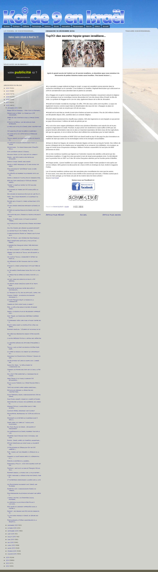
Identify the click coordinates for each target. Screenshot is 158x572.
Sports (88, 26)
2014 (8, 560)
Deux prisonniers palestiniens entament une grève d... (24, 494)
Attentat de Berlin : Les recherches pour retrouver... (21, 123)
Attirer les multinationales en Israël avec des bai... (23, 211)
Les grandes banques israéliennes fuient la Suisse (22, 143)
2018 (8, 100)
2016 (8, 105)
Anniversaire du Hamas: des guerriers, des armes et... (24, 402)
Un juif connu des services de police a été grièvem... (21, 280)
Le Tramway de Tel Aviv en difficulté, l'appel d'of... (24, 292)
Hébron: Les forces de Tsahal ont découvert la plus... (23, 253)
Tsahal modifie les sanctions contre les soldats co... (23, 139)
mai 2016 (11, 542)
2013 (8, 563)
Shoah (56, 26)
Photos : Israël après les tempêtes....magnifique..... (23, 440)
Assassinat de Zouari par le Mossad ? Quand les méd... (23, 357)
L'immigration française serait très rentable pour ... (22, 246)
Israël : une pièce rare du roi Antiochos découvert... (20, 158)
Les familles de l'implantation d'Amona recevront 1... (24, 224)
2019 (8, 97)
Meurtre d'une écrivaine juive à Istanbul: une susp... (22, 436)
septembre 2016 (13, 531)
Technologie (36, 26)
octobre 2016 (12, 528)
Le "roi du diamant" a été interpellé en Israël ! (23, 249)
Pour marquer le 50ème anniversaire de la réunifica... (22, 521)
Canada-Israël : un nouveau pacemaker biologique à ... (20, 296)
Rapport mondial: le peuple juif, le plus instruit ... (23, 472)
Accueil (105, 26)
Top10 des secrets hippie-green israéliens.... (21, 387)
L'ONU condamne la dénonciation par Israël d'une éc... (24, 476)
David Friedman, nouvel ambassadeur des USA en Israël (23, 395)
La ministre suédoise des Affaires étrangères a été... (23, 343)
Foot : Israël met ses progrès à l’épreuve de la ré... (23, 453)
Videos (97, 26)
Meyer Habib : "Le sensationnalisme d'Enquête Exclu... (22, 148)
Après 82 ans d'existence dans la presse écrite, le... (23, 118)
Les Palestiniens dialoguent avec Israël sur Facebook (22, 485)
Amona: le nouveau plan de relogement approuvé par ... (23, 312)
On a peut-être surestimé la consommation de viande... (22, 375)
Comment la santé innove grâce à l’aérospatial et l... (23, 457)
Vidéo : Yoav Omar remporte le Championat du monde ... (22, 197)
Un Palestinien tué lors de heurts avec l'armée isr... (23, 361)
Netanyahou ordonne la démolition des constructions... (20, 391)
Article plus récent (55, 214)
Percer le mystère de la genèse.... (18, 461)
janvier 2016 (12, 554)
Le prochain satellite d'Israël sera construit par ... (24, 127)
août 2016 (11, 534)
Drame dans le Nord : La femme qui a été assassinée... (21, 114)
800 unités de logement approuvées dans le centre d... (22, 507)
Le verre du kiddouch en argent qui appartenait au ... (23, 352)
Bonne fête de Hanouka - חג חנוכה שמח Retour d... (24, 110)
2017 (8, 102)
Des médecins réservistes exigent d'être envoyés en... (23, 334)
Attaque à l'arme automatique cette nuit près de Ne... (23, 266)
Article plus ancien (111, 214)
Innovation (66, 26)
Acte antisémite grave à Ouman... (18, 152)
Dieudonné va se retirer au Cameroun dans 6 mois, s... (22, 419)
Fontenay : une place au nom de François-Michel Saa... (23, 469)
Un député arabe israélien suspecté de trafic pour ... (22, 284)
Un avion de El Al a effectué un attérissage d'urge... (22, 134)
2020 (8, 94)
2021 (8, 91)
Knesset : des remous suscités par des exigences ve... (23, 512)
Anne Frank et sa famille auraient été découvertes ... (20, 379)
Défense (26, 26)
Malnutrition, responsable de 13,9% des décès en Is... (23, 414)
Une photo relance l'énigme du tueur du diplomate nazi (24, 215)
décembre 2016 (13, 108)
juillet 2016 (12, 537)
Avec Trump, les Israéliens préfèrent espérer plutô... (23, 317)
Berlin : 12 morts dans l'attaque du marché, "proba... (22, 220)
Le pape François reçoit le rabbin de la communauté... (20, 300)
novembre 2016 (13, 525)
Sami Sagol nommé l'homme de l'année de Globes (23, 399)
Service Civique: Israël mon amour (18, 161)
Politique (16, 26)
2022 (8, 88)
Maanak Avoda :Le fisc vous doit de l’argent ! (22, 154)
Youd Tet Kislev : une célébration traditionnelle (23, 238)
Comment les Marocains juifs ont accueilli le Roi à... (23, 370)
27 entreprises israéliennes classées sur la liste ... (24, 480)
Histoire (47, 26)
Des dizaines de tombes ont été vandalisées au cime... (22, 190)
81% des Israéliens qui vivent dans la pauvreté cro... (23, 444)
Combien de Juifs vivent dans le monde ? (20, 304)
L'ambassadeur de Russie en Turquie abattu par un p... (23, 234)
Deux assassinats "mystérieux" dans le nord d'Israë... (22, 169)
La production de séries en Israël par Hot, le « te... (23, 275)
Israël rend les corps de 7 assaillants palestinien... (20, 423)
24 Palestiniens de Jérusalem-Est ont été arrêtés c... (21, 448)
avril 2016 (11, 545)
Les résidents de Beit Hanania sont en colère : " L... (23, 262)
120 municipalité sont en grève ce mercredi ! (22, 131)
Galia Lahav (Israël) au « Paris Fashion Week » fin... (23, 383)
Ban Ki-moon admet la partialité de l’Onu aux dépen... (22, 325)
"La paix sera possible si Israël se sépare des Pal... (22, 516)
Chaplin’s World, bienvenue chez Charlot (21, 411)
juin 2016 (11, 539)
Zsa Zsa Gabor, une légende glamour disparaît (23, 228)
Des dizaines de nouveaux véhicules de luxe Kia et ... (24, 194)
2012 (8, 566)
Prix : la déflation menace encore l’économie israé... (22, 308)
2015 (8, 557)
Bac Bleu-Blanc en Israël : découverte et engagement (21, 427)
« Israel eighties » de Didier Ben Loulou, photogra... (20, 498)
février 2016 (12, 551)
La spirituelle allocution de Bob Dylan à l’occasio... (21, 503)
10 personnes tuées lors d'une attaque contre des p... (24, 321)
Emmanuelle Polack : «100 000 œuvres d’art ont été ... (24, 464)
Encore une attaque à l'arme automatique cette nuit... (23, 202)
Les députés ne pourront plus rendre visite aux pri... (23, 174)
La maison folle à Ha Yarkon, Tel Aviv (20, 231)
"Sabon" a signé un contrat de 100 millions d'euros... (21, 186)
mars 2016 (11, 548)
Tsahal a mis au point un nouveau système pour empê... (23, 348)
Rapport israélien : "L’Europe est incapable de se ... (23, 330)
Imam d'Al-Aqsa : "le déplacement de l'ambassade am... (19, 366)
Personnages (78, 26)
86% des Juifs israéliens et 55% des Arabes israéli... (22, 181)
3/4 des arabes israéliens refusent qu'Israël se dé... (23, 206)
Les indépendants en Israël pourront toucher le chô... (23, 432)
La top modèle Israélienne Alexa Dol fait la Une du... (23, 271)
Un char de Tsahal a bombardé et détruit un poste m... (22, 257)
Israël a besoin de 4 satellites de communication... (24, 178)
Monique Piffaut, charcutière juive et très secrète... (21, 407)
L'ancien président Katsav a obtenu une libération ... (24, 339)
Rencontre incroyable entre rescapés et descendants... (21, 289)
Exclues (7, 26)
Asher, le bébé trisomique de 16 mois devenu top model (23, 165)
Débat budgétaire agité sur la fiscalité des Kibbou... (21, 241)
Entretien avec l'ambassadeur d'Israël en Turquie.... (21, 489)
